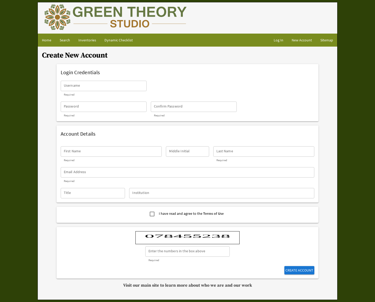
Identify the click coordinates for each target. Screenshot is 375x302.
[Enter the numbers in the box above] (187, 251)
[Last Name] (263, 151)
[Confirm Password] (194, 107)
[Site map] (326, 40)
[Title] (93, 193)
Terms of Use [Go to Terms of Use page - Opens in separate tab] (213, 213)
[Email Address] (187, 172)
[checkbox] (152, 214)
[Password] (103, 107)
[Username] (103, 86)
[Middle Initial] (187, 151)
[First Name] (111, 151)
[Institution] (221, 193)
